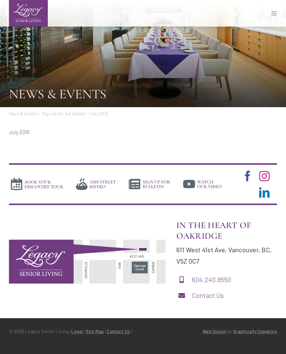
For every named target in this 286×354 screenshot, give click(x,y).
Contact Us (208, 295)
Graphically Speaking (255, 331)
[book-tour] (37, 179)
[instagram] (264, 176)
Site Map (95, 331)
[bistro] (96, 179)
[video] (202, 179)
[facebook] (247, 176)
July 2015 (19, 132)
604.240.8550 (211, 279)
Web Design (215, 331)
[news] (149, 179)
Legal (77, 331)
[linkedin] (264, 192)
